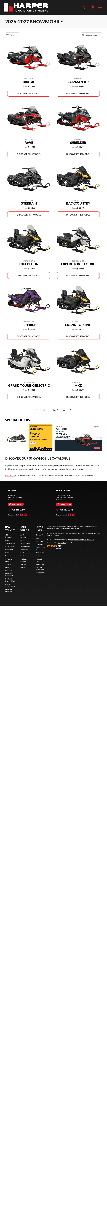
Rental (38, 556)
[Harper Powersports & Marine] (26, 7)
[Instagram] (25, 515)
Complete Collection (8, 590)
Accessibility (40, 573)
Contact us (10, 475)
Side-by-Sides (10, 543)
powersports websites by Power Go (81, 540)
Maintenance (40, 564)
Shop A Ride (62, 543)
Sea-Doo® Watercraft (9, 575)
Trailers (8, 564)
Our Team (39, 541)
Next (67, 410)
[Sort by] (91, 35)
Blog (37, 538)
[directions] (92, 7)
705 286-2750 (16, 509)
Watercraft (9, 550)
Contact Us (39, 535)
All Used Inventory (23, 536)
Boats (7, 553)
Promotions (40, 553)
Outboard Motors (8, 560)
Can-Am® (8, 570)
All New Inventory (8, 536)
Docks (7, 567)
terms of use (54, 535)
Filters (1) (12, 35)
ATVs (7, 540)
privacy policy (95, 533)
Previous (41, 410)
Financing (23, 567)
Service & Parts (39, 560)
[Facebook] (21, 515)
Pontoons (8, 556)
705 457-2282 (64, 509)
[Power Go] (70, 547)
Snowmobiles (10, 546)
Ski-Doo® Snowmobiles (10, 580)
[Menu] (100, 7)
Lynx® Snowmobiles (10, 585)
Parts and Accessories (40, 568)
